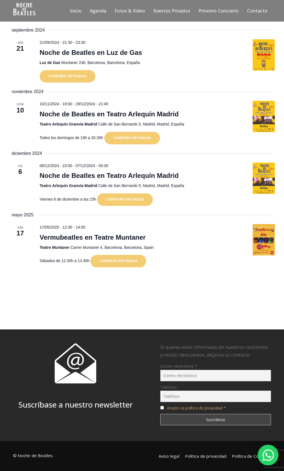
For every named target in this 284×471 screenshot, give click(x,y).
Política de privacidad (205, 456)
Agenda (98, 11)
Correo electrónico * (178, 366)
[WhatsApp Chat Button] (268, 455)
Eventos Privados (171, 11)
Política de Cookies (250, 456)
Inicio (76, 11)
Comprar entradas (68, 76)
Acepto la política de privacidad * (196, 408)
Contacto (257, 11)
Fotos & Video (130, 11)
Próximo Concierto (219, 11)
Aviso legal (169, 456)
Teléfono (168, 387)
